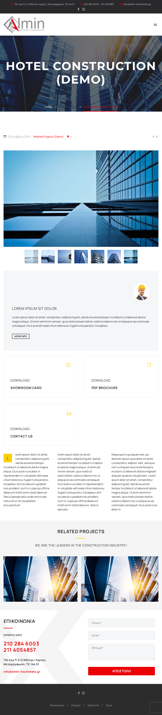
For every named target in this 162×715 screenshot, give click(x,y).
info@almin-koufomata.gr (137, 4)
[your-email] (121, 635)
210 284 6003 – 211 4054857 (99, 4)
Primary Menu (155, 25)
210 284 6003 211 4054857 (21, 646)
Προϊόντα (93, 705)
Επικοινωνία (57, 705)
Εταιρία (75, 705)
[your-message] (121, 652)
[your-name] (121, 623)
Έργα (109, 705)
